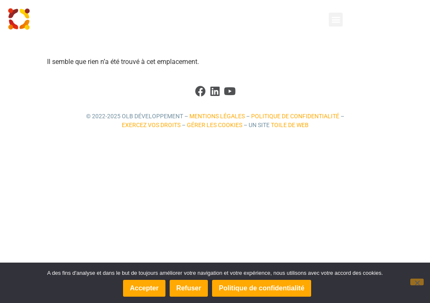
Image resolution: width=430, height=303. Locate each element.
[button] (336, 20)
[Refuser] (417, 282)
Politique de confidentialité (295, 116)
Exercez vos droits (151, 125)
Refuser (189, 288)
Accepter (144, 288)
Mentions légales (217, 116)
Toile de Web (290, 125)
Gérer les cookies (214, 125)
